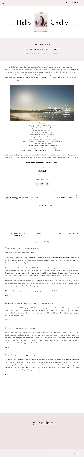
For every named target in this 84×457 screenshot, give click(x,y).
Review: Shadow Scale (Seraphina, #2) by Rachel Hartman (22, 196)
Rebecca (9, 328)
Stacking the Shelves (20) (61, 196)
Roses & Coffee (39, 150)
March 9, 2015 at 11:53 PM (43, 303)
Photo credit (42, 123)
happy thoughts (31, 54)
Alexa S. (8, 355)
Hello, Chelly (57, 453)
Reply (7, 295)
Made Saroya (75, 453)
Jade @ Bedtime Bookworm (18, 303)
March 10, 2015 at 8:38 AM (26, 328)
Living (50, 54)
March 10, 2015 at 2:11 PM (25, 355)
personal (56, 54)
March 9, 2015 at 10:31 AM (29, 248)
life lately (42, 54)
